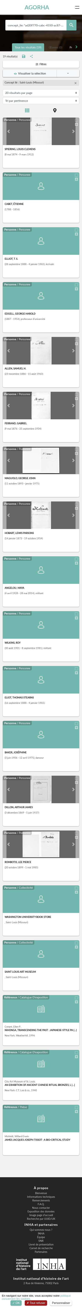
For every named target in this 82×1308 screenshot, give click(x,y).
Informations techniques (41, 1197)
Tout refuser (36, 1303)
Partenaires (41, 1252)
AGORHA (37, 7)
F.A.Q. (41, 1204)
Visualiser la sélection (30, 73)
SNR (41, 1241)
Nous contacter (41, 1208)
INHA (41, 1233)
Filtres (41, 64)
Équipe (41, 1237)
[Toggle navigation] (78, 7)
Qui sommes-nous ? (41, 1230)
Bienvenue (41, 1193)
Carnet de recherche (41, 1248)
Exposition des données (41, 1211)
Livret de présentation (41, 1244)
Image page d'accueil (41, 1215)
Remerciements (41, 1200)
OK (16, 1303)
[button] (8, 131)
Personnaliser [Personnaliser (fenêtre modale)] (61, 1303)
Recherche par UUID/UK (41, 1219)
